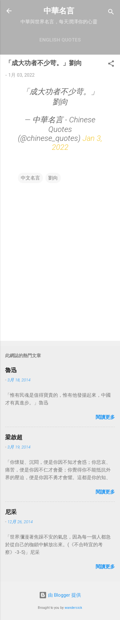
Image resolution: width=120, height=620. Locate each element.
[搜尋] (111, 13)
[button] (111, 65)
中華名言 (59, 10)
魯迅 (11, 370)
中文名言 (30, 178)
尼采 (11, 512)
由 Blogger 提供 (60, 595)
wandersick (73, 608)
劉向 (53, 178)
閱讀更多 (105, 417)
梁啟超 (13, 437)
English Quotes (60, 40)
